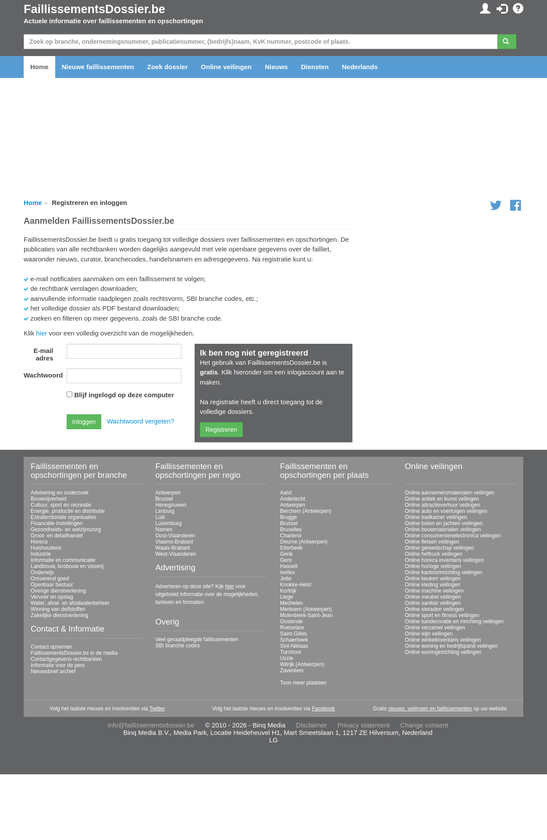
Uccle (286, 658)
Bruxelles (291, 529)
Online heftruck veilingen (433, 554)
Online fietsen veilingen (432, 542)
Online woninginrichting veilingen (443, 652)
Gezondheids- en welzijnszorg (66, 529)
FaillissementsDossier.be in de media (74, 653)
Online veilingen (226, 67)
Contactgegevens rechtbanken (66, 659)
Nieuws (276, 67)
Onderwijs (42, 572)
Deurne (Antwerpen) (303, 542)
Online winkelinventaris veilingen (443, 640)
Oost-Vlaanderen (175, 536)
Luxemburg (169, 523)
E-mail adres (43, 354)
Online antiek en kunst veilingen (442, 499)
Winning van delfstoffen (58, 609)
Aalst (286, 493)
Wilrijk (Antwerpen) (302, 664)
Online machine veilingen (434, 591)
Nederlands (360, 67)
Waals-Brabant (173, 548)
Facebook (323, 709)
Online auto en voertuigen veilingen (446, 511)
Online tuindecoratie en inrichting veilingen (454, 621)
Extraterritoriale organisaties (63, 517)
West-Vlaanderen (176, 554)
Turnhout (290, 652)
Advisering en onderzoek (60, 493)
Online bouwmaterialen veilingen (443, 529)
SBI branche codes (178, 645)
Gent (285, 560)
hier (41, 333)
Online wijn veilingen (429, 634)
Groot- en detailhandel (57, 536)
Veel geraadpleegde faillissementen (197, 639)
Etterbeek (291, 548)
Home (39, 67)
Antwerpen (168, 493)
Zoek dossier (167, 67)
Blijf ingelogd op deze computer (124, 395)
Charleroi (291, 536)
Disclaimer (311, 725)
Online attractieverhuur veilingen (442, 505)
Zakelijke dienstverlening (59, 615)
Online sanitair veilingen (433, 603)
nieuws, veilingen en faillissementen (430, 709)
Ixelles (287, 572)
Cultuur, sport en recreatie (61, 505)
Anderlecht (292, 499)
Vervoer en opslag (52, 597)
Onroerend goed (50, 578)
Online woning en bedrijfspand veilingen (451, 646)
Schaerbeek (294, 640)
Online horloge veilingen (433, 566)
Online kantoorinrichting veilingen (444, 572)
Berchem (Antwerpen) (305, 511)
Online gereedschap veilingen (439, 548)
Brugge (288, 517)
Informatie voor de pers (58, 665)
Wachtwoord (42, 375)
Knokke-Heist (295, 585)
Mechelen (291, 603)
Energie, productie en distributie (68, 511)
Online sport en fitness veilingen (442, 615)
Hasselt (289, 566)
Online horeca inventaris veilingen (444, 560)
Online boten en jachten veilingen (444, 523)
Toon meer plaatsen (303, 683)
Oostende (291, 621)
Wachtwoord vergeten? (140, 421)
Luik (160, 517)
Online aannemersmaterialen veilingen (450, 493)
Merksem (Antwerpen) (306, 609)
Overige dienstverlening (58, 591)
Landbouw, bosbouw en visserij (67, 566)
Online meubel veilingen (433, 597)
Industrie (41, 554)
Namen (164, 529)
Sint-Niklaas (294, 646)
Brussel (164, 499)
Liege (286, 597)
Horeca (39, 542)
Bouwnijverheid (48, 499)
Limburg (165, 511)
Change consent (424, 725)
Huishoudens (46, 548)
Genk (286, 554)
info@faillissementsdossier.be (151, 725)
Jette (285, 578)
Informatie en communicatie (63, 560)
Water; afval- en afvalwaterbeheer (70, 603)
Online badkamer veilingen (436, 517)
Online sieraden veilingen (434, 609)
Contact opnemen (51, 647)
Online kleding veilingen (433, 585)
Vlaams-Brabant (174, 542)
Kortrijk (288, 591)
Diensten (315, 67)
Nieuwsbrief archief (53, 671)
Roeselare (292, 628)
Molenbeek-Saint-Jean (306, 615)
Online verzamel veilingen (435, 628)
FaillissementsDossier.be (94, 9)
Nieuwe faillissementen (98, 67)
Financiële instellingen (56, 523)
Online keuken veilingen (433, 578)
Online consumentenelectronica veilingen (453, 536)
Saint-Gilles (293, 634)
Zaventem (291, 670)
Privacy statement (363, 725)
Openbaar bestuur (52, 585)
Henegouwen (171, 505)
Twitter (157, 709)
